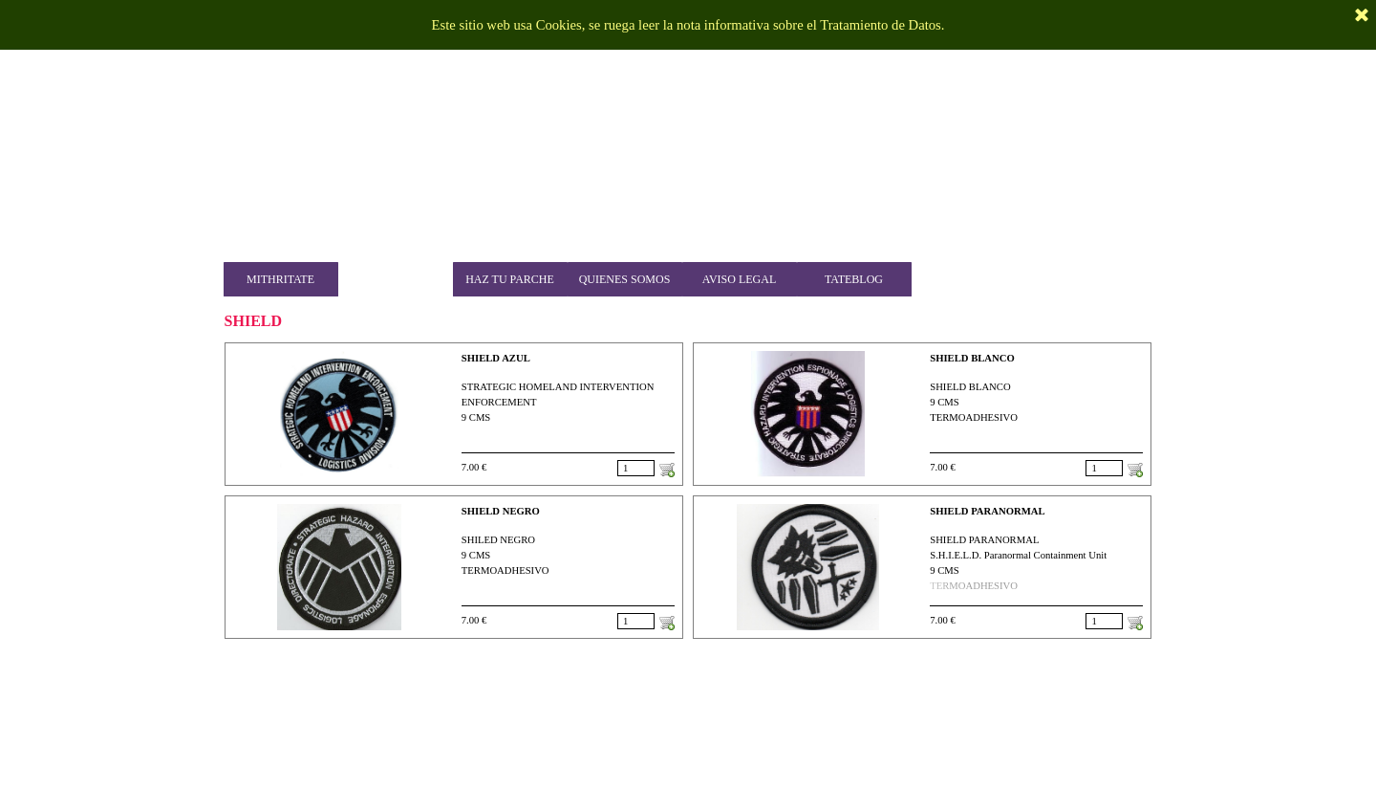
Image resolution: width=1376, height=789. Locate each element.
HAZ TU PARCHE (509, 279)
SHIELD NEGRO (501, 511)
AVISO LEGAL (739, 279)
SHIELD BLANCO (972, 358)
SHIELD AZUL (496, 358)
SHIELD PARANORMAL (987, 511)
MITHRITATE (280, 279)
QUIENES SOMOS (625, 279)
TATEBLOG (854, 279)
